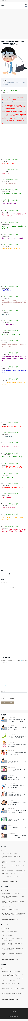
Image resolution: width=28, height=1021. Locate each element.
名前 (3, 682)
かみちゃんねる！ (6, 893)
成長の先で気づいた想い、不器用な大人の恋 (11, 973)
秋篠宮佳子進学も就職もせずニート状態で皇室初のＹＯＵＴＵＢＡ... (17, 747)
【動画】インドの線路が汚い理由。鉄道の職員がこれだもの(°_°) (13, 956)
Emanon (17, 1018)
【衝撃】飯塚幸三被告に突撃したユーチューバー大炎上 (17, 789)
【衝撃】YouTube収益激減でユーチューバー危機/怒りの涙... (17, 772)
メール (3, 688)
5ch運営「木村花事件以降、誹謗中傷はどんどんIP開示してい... (17, 731)
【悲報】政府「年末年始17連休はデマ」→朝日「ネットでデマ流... (16, 722)
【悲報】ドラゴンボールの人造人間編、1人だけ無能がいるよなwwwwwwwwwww (13, 904)
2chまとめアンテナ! (6, 930)
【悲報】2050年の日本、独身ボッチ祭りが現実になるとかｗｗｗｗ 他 (13, 996)
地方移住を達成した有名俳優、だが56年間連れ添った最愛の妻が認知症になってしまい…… (13, 942)
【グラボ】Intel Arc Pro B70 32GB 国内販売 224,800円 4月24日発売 (13, 869)
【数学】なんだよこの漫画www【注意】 (10, 912)
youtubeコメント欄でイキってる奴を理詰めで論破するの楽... (17, 780)
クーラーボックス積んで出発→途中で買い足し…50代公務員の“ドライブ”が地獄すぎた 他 (13, 982)
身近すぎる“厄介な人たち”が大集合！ (9, 933)
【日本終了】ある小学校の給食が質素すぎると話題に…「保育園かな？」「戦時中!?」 (13, 947)
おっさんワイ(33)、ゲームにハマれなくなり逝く (11, 879)
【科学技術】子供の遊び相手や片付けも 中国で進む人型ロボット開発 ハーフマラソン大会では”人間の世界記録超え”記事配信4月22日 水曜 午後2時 (13, 874)
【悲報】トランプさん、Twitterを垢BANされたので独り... (16, 822)
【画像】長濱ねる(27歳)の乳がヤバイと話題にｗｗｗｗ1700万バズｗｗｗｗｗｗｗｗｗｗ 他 (13, 987)
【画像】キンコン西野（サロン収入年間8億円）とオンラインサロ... (17, 805)
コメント (4, 665)
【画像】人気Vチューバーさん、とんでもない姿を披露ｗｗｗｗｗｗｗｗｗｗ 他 (13, 992)
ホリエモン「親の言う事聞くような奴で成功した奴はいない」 (17, 755)
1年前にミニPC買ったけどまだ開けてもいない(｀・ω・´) (13, 859)
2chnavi (3, 970)
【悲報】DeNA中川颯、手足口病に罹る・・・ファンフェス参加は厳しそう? (13, 899)
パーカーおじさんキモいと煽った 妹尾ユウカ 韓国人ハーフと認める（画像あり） (13, 952)
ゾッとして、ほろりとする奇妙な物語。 (10, 856)
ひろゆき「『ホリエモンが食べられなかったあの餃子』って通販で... (17, 814)
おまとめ (3, 852)
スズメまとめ (4, 5)
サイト (3, 693)
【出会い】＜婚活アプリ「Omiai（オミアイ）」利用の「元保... (17, 838)
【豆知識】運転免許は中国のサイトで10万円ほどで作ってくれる (17, 797)
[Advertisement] (14, 25)
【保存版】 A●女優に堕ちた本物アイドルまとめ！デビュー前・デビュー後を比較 (13, 937)
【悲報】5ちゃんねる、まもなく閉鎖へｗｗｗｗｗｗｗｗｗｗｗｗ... (17, 830)
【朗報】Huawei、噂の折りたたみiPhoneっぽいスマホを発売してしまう (13, 864)
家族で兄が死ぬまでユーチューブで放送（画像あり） (17, 764)
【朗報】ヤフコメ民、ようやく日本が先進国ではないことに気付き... (17, 739)
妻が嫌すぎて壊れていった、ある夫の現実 (10, 896)
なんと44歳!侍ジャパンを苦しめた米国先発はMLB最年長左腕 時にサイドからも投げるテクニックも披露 (13, 916)
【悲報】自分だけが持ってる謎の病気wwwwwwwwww (13, 908)
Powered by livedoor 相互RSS (10, 884)
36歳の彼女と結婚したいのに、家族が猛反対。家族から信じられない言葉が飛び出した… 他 (13, 977)
